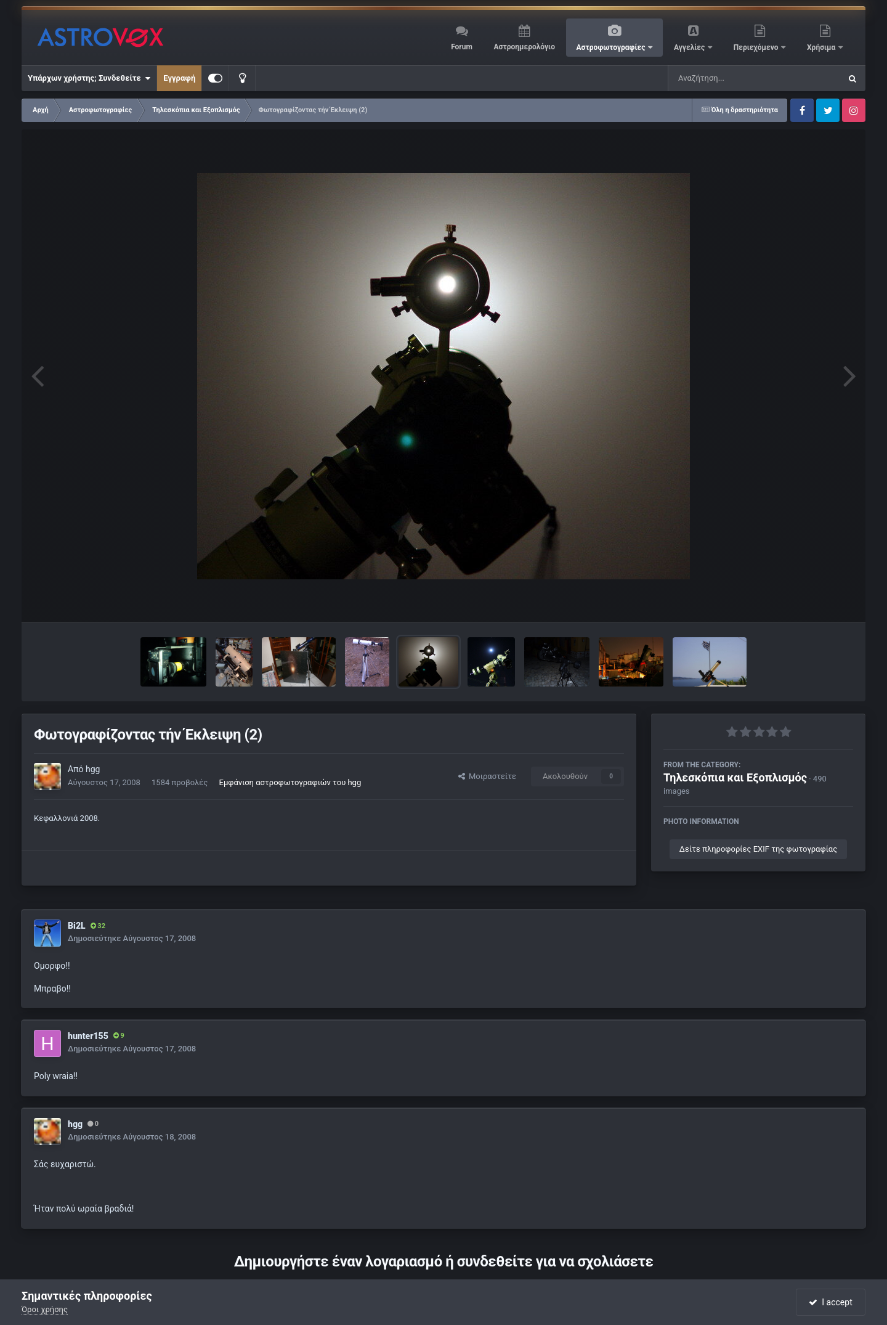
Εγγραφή (179, 78)
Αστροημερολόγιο (523, 47)
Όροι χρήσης (45, 1309)
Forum (461, 47)
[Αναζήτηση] (729, 78)
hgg (93, 769)
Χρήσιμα (822, 47)
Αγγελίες (690, 47)
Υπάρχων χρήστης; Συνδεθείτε (89, 78)
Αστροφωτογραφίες (612, 47)
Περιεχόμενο (757, 47)
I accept (830, 1302)
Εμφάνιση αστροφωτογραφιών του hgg (290, 782)
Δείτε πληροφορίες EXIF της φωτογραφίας (758, 849)
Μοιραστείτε (487, 776)
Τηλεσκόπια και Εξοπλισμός (735, 777)
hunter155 (88, 1036)
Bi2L (77, 926)
